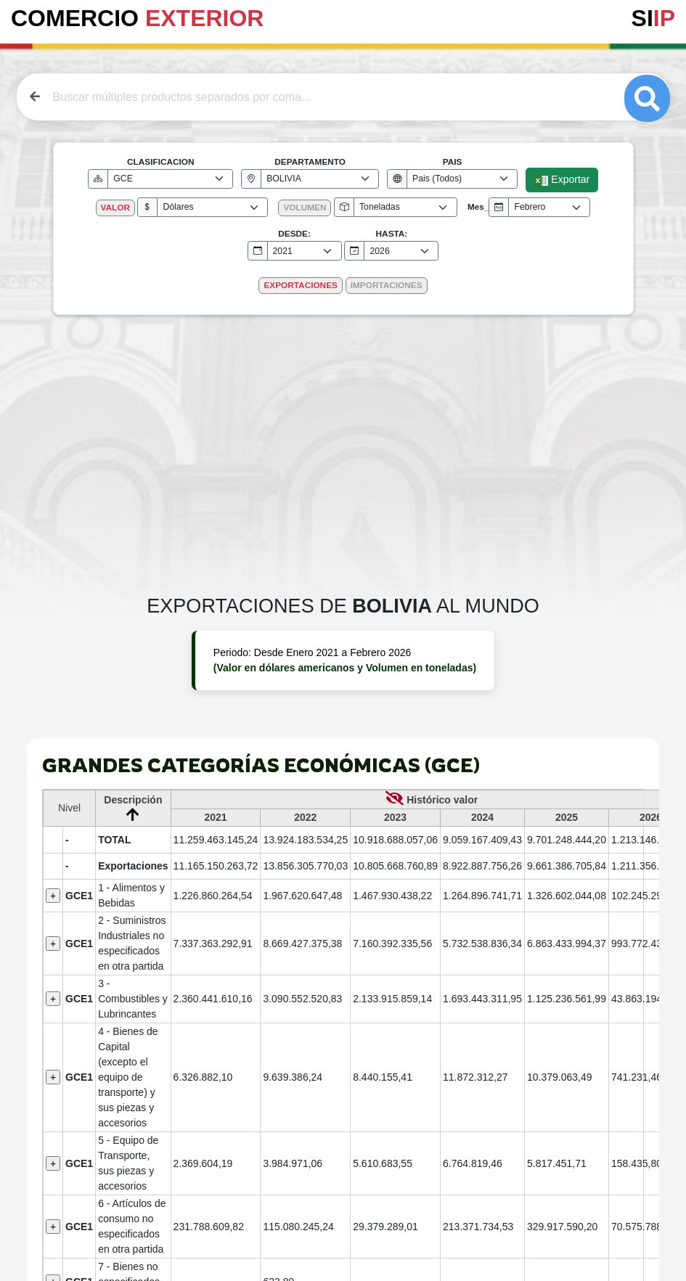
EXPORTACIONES (300, 285)
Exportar (561, 180)
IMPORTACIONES (386, 285)
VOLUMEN (304, 207)
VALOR (115, 207)
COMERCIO (137, 18)
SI (653, 18)
